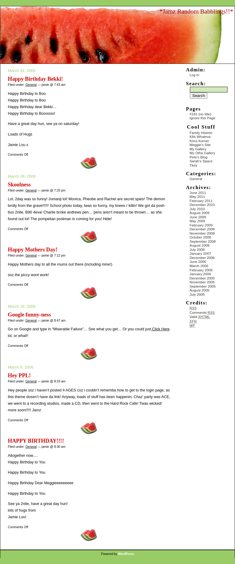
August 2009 (199, 213)
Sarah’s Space (201, 161)
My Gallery (198, 149)
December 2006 (202, 258)
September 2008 (203, 241)
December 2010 (202, 205)
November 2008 (202, 233)
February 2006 (201, 270)
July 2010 (197, 209)
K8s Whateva (200, 137)
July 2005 (197, 294)
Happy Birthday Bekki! (35, 79)
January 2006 (200, 274)
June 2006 (198, 261)
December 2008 (202, 229)
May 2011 (197, 196)
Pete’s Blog (198, 157)
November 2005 (202, 282)
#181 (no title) (200, 114)
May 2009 (197, 221)
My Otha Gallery (202, 153)
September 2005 (203, 286)
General (30, 84)
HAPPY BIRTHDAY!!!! (36, 441)
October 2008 (200, 237)
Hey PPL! (19, 375)
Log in (194, 75)
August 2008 (199, 245)
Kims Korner (199, 141)
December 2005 (202, 278)
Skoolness (19, 185)
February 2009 (201, 225)
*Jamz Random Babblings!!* (196, 11)
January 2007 (200, 253)
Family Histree (201, 133)
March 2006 (199, 266)
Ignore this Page (202, 118)
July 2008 (197, 249)
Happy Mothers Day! (32, 250)
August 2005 (199, 290)
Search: (196, 83)
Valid (200, 317)
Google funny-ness (29, 315)
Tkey (193, 165)
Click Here (160, 329)
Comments (202, 312)
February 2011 (201, 201)
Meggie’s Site (200, 145)
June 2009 (198, 217)
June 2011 (198, 193)
